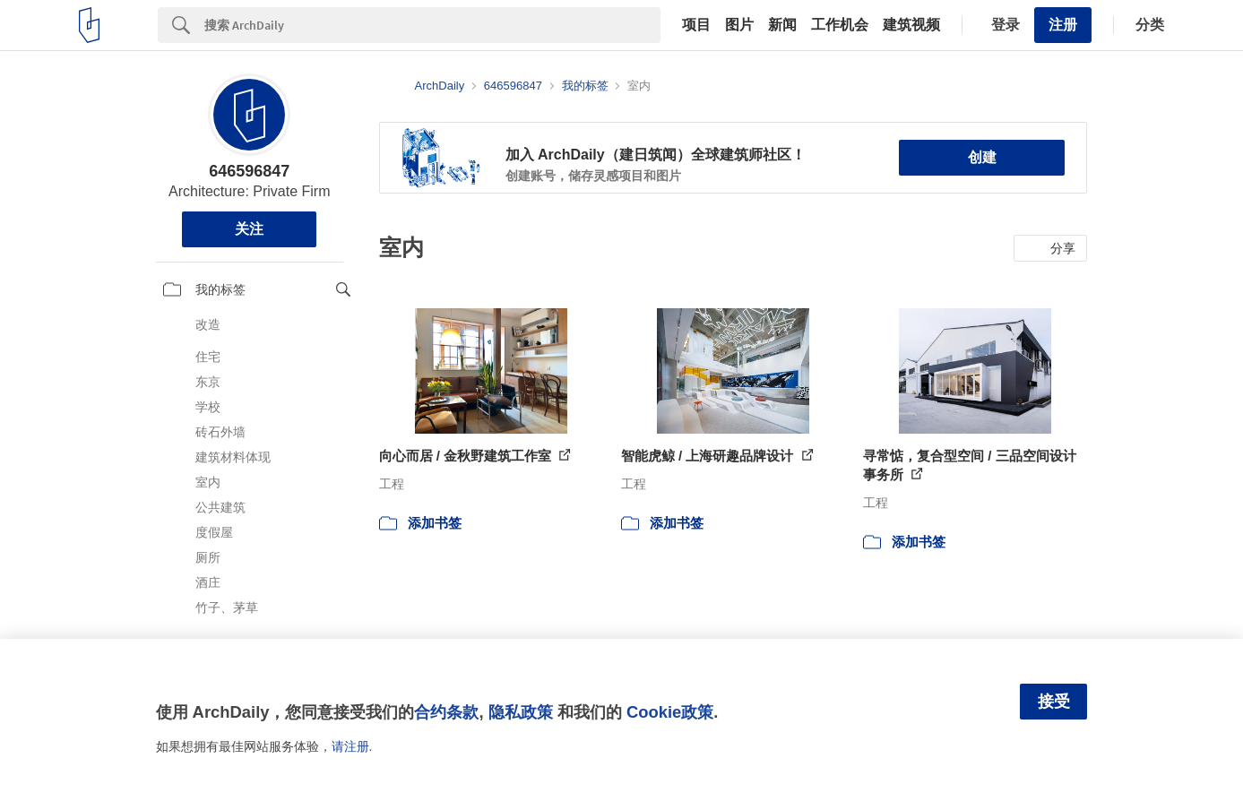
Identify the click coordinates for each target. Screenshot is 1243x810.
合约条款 (446, 711)
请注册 (350, 746)
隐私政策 (520, 711)
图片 (739, 25)
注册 (1063, 24)
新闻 (782, 25)
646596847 (249, 171)
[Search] (432, 25)
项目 (696, 25)
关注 (249, 229)
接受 (1054, 702)
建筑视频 (911, 25)
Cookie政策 (669, 711)
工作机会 (839, 25)
